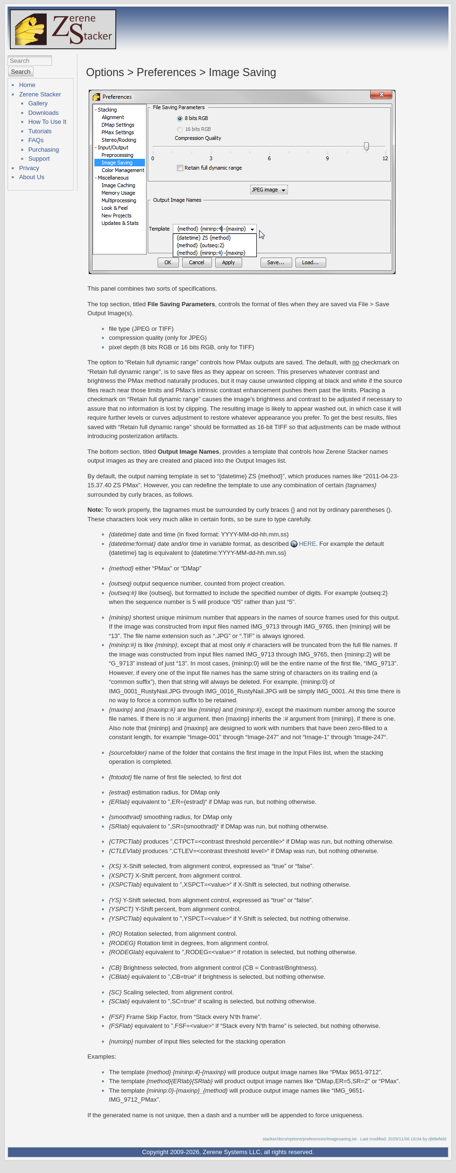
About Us (31, 177)
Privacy (29, 168)
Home (27, 84)
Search (20, 71)
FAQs (36, 140)
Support (39, 158)
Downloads (43, 112)
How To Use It (47, 121)
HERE (307, 543)
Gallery (38, 103)
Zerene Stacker (40, 94)
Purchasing (43, 149)
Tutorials (39, 131)
